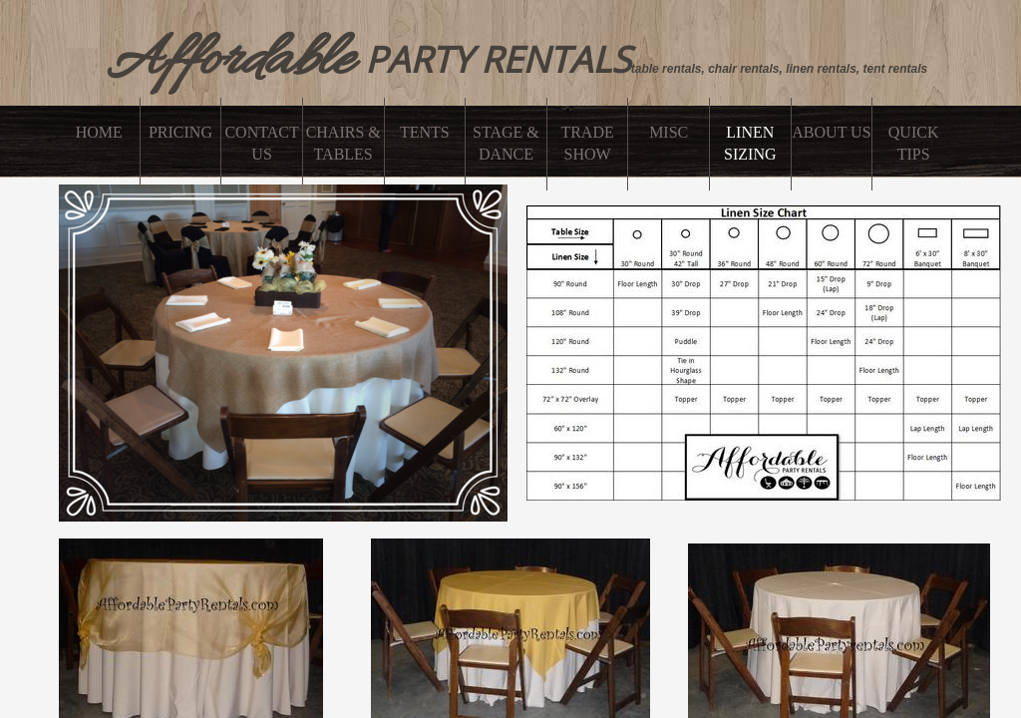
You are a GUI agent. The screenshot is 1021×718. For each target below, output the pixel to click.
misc (668, 132)
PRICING (180, 132)
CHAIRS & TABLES (343, 143)
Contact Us (261, 143)
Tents (425, 132)
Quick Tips (913, 143)
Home (99, 132)
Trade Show (586, 143)
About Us (831, 132)
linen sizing (750, 143)
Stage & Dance (506, 143)
